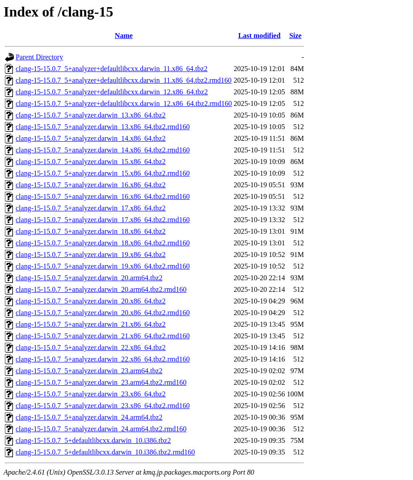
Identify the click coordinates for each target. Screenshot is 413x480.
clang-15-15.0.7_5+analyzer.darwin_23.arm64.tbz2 (89, 371)
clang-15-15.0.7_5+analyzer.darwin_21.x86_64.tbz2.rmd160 (103, 336)
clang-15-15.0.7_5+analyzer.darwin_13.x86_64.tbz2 (91, 115)
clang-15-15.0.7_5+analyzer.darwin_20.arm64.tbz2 (89, 278)
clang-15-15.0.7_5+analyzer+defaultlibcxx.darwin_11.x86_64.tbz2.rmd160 (124, 80)
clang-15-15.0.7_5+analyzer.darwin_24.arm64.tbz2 (89, 417)
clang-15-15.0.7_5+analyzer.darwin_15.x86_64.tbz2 (91, 161)
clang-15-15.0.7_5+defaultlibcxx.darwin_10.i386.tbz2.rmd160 (105, 452)
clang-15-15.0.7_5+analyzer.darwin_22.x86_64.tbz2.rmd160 (103, 359)
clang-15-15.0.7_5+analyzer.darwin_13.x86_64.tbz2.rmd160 (103, 127)
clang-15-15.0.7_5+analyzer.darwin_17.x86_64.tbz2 (91, 208)
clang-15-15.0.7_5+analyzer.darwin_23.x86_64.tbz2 (91, 394)
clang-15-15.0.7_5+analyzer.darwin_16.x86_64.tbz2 (91, 185)
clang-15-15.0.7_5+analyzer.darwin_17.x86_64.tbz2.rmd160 (103, 219)
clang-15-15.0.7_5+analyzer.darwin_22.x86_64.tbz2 (91, 347)
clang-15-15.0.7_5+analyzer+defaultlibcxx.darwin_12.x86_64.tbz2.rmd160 (124, 103)
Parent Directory (39, 57)
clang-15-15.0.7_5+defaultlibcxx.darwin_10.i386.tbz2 (93, 440)
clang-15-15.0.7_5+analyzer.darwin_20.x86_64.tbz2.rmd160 (103, 312)
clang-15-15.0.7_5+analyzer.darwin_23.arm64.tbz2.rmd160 (101, 382)
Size (295, 35)
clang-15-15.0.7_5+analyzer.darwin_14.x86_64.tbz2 (91, 138)
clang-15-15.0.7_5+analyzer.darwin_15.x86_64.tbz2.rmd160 (103, 173)
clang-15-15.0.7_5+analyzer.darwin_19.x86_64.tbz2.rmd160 (103, 266)
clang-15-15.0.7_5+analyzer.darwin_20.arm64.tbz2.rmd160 (101, 289)
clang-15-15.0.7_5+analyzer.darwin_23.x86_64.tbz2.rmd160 (103, 405)
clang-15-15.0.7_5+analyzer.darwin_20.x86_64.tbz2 (91, 301)
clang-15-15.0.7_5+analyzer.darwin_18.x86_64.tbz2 (91, 231)
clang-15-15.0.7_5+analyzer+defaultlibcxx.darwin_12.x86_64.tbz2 (112, 92)
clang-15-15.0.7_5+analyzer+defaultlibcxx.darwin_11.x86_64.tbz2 (111, 68)
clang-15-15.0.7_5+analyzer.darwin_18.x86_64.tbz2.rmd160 (103, 243)
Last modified (259, 35)
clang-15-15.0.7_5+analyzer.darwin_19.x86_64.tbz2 (91, 254)
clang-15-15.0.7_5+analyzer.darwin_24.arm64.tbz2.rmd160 (101, 429)
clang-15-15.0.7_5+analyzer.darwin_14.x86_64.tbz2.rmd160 (103, 150)
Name (124, 35)
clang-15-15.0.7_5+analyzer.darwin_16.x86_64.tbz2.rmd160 (103, 196)
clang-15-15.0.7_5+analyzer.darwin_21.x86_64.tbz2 (91, 324)
